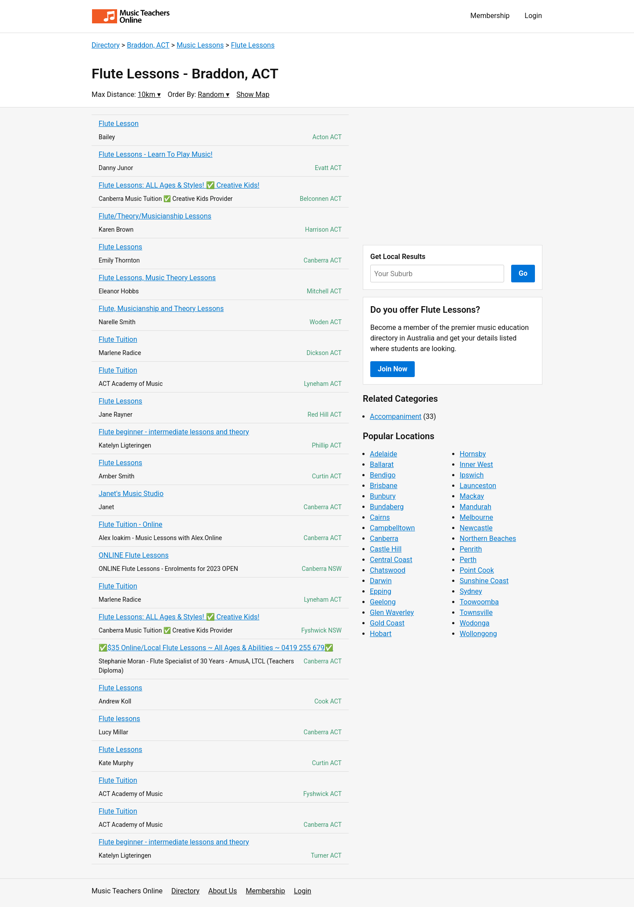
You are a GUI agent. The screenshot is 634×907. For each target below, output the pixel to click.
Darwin (381, 581)
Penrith (471, 549)
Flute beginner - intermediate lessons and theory (174, 432)
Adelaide (383, 454)
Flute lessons (119, 718)
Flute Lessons (253, 45)
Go (523, 273)
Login (533, 15)
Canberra (384, 538)
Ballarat (382, 464)
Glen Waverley (392, 612)
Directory (106, 45)
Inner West (476, 464)
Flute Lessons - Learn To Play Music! (156, 154)
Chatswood (387, 570)
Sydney (471, 591)
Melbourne (476, 517)
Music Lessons (200, 45)
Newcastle (476, 528)
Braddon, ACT (148, 45)
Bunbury (383, 496)
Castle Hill (386, 549)
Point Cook (477, 570)
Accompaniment (395, 416)
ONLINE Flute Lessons (134, 555)
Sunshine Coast (484, 581)
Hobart (380, 633)
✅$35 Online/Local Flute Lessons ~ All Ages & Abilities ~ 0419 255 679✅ (216, 648)
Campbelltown (392, 528)
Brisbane (384, 485)
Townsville (476, 612)
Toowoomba (479, 602)
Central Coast (391, 559)
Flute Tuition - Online (130, 524)
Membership (489, 15)
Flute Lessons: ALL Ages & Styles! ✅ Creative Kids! (179, 185)
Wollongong (478, 633)
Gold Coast (387, 623)
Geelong (383, 602)
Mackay (472, 496)
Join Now (392, 369)
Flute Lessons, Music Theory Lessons (157, 278)
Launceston (478, 485)
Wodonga (475, 623)
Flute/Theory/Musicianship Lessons (155, 216)
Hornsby (473, 454)
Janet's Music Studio (131, 493)
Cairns (380, 517)
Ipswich (472, 475)
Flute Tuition (118, 339)
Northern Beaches (488, 538)
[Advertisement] (452, 176)
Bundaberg (387, 507)
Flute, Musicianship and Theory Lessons (161, 308)
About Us (222, 891)
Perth (468, 559)
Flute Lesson (119, 123)
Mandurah (475, 507)
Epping (380, 591)
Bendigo (382, 475)
